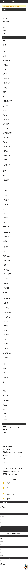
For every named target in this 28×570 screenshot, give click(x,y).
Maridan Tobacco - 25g (7, 345)
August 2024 (5, 458)
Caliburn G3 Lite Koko (7, 143)
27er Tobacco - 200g (7, 299)
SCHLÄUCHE (4, 222)
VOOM (4, 160)
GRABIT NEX (4, 86)
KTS (3, 96)
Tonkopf (5, 239)
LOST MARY (4, 284)
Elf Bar (1, 538)
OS (3, 386)
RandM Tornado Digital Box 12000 (9, 129)
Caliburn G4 (5, 147)
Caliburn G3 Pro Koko (7, 146)
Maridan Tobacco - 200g (7, 325)
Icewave (1, 555)
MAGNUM (4, 170)
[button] (24, 2)
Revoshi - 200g (6, 329)
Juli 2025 (4, 432)
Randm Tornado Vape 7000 (8, 132)
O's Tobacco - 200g (7, 327)
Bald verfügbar (5, 419)
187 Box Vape (6, 246)
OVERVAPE (4, 387)
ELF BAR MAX (5, 70)
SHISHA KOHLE (5, 190)
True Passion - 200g (7, 335)
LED (3, 208)
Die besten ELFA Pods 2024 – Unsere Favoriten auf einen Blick (12, 456)
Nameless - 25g (6, 347)
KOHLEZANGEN (5, 195)
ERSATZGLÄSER (5, 201)
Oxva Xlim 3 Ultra (6, 119)
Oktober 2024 (5, 451)
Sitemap (1, 519)
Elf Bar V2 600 (6, 266)
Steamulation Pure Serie (7, 179)
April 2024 (4, 470)
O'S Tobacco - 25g (6, 348)
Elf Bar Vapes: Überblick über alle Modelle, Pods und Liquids (12, 427)
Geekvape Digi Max (7, 82)
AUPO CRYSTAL (5, 255)
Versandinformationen (6, 21)
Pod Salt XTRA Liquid (7, 394)
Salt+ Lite (1, 554)
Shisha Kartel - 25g (6, 352)
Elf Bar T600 (5, 265)
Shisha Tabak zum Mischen (7, 353)
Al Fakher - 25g (6, 340)
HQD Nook (5, 275)
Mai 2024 (4, 465)
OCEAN (4, 175)
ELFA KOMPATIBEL (5, 73)
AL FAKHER (4, 52)
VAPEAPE (4, 409)
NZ (3, 174)
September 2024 (5, 455)
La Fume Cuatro (6, 283)
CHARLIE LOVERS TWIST (6, 60)
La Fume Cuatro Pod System (8, 100)
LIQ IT (4, 382)
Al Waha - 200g (6, 307)
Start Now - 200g (6, 334)
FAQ (3, 15)
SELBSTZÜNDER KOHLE (6, 196)
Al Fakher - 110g (6, 354)
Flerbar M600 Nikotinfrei (7, 270)
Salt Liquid (5, 401)
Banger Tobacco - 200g (7, 312)
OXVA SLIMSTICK (5, 124)
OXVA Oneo (5, 116)
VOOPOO (4, 161)
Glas (4, 218)
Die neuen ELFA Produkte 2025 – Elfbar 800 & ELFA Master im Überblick (13, 440)
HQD (3, 376)
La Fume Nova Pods (7, 102)
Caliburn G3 (5, 142)
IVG (3, 279)
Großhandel (4, 33)
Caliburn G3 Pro (6, 145)
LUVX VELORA (5, 110)
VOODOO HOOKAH (5, 184)
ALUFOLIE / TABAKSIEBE (6, 199)
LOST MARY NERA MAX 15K (7, 104)
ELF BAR (4, 257)
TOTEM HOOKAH (5, 181)
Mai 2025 (4, 435)
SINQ (3, 404)
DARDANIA (4, 61)
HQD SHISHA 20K (5, 91)
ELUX (3, 373)
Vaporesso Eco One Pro (7, 155)
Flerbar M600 (6, 269)
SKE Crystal (2, 551)
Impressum (4, 27)
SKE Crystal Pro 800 (7, 138)
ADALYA (4, 51)
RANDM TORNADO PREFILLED (7, 133)
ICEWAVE (4, 92)
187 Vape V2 (5, 248)
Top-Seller (4, 416)
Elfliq (1, 560)
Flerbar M (1, 541)
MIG (3, 171)
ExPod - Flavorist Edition (7, 75)
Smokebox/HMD (6, 236)
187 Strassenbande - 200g (8, 298)
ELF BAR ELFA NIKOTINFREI (6, 66)
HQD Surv (5, 277)
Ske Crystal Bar (2, 540)
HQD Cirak (5, 88)
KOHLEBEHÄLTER (5, 204)
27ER (3, 250)
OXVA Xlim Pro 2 (6, 122)
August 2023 (5, 473)
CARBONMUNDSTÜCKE (7, 228)
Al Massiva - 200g (6, 306)
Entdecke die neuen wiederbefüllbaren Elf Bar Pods (10, 467)
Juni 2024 (4, 462)
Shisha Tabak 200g (5, 297)
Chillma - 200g (6, 316)
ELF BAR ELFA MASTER (6, 65)
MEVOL (4, 289)
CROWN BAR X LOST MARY (6, 256)
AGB (3, 24)
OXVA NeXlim (6, 115)
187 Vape (5, 247)
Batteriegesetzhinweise (6, 29)
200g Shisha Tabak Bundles (8, 358)
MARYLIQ (4, 383)
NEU (4, 415)
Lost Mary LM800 (6, 287)
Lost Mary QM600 (6, 288)
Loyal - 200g (5, 324)
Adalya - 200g (6, 303)
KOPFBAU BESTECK (6, 205)
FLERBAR (4, 79)
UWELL (4, 141)
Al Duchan (5, 191)
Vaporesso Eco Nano (7, 154)
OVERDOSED (5, 111)
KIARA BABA (4, 95)
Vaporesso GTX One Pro (7, 156)
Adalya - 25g (5, 339)
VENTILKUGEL (5, 240)
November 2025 (5, 426)
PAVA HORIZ (4, 125)
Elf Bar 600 (5, 259)
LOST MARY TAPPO (5, 105)
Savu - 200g (5, 330)
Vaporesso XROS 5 (6, 159)
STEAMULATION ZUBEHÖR (6, 226)
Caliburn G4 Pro (6, 150)
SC (3, 403)
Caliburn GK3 (6, 151)
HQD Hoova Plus (6, 274)
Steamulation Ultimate (7, 180)
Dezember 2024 (5, 445)
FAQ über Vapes (5, 16)
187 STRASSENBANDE (6, 50)
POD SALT (4, 391)
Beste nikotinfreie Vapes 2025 (7, 446)
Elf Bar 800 (5, 261)
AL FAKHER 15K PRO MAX (6, 54)
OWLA (4, 113)
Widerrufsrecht (5, 30)
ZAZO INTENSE (5, 413)
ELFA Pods (2, 549)
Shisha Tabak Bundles (6, 357)
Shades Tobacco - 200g (7, 331)
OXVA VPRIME (6, 118)
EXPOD (4, 74)
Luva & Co (1, 552)
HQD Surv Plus (6, 278)
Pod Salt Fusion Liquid (7, 392)
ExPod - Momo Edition (7, 78)
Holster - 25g (6, 344)
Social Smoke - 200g (7, 333)
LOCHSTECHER (5, 209)
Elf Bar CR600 (6, 264)
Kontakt (4, 13)
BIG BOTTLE (4, 368)
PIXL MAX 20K (5, 127)
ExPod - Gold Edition (7, 77)
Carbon (5, 214)
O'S (3, 291)
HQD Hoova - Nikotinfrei (7, 273)
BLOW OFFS (5, 227)
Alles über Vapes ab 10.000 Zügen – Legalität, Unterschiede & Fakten (13, 430)
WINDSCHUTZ (5, 241)
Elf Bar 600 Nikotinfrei (7, 260)
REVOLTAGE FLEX (5, 396)
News (4, 12)
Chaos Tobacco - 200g (7, 315)
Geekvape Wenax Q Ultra (7, 84)
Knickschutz (5, 223)
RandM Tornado (2, 564)
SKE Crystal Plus (6, 137)
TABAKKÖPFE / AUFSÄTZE (6, 232)
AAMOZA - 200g (6, 302)
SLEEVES (5, 231)
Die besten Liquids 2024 (6, 449)
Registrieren (5, 32)
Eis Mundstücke (6, 217)
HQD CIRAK (4, 87)
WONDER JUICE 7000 (6, 412)
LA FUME (4, 97)
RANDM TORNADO (5, 128)
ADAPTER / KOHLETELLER (6, 198)
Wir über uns (5, 18)
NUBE (3, 172)
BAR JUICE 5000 (5, 367)
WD (3, 185)
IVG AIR (4, 93)
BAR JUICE (4, 57)
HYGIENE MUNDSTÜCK (6, 203)
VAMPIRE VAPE (5, 408)
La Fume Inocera (6, 101)
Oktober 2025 (5, 429)
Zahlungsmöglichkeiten (6, 19)
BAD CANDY (4, 56)
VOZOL (4, 163)
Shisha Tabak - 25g (5, 338)
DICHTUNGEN (5, 200)
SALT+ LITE (4, 134)
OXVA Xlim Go (6, 120)
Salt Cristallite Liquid (7, 400)
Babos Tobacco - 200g (7, 311)
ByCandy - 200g (6, 313)
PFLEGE (4, 221)
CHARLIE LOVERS (5, 59)
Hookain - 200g (6, 321)
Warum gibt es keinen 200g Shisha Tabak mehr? (10, 474)
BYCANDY (4, 369)
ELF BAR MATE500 (5, 69)
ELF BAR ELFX (5, 68)
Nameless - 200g (6, 326)
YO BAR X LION (5, 293)
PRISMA (4, 176)
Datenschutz (5, 22)
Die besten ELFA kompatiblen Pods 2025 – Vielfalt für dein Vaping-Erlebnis (14, 443)
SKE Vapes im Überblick (6, 433)
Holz (4, 219)
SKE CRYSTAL (5, 136)
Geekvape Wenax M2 (7, 83)
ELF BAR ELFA (5, 64)
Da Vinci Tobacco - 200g (7, 317)
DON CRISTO (5, 63)
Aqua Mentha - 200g (7, 308)
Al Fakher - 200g (6, 304)
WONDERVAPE (5, 165)
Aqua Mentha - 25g (6, 343)
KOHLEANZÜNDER (5, 194)
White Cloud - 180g (6, 336)
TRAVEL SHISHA (5, 183)
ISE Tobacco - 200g (6, 322)
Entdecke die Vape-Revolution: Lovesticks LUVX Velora (11, 471)
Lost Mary (1, 543)
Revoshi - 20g (6, 349)
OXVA (4, 114)
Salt (1, 563)
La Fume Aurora (6, 282)
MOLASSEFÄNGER (5, 210)
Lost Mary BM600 (6, 286)
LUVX (3, 109)
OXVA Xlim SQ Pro (6, 123)
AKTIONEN (4, 45)
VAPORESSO (5, 152)
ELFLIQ (4, 372)
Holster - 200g (6, 320)
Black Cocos (6, 192)
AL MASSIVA (4, 55)
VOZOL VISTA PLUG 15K (6, 164)
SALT (3, 399)
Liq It (1, 562)
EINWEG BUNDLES (5, 41)
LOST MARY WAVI (5, 106)
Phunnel (5, 235)
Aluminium (5, 213)
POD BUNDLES (5, 44)
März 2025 (4, 438)
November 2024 (5, 448)
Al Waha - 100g (6, 356)
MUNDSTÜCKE (5, 212)
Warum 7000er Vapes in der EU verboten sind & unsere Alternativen (13, 468)
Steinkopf (5, 237)
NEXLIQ (4, 385)
